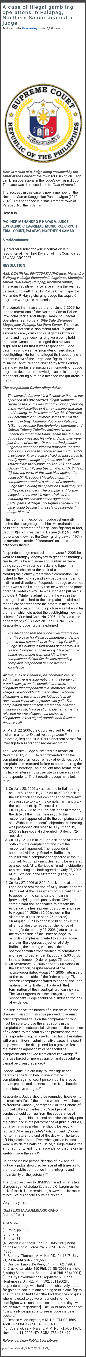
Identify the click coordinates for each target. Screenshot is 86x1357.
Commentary (29, 28)
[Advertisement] (43, 56)
